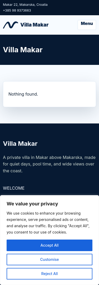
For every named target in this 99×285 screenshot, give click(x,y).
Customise (49, 259)
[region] (49, 240)
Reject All (49, 273)
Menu (87, 23)
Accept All (49, 245)
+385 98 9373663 (17, 10)
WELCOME (14, 188)
